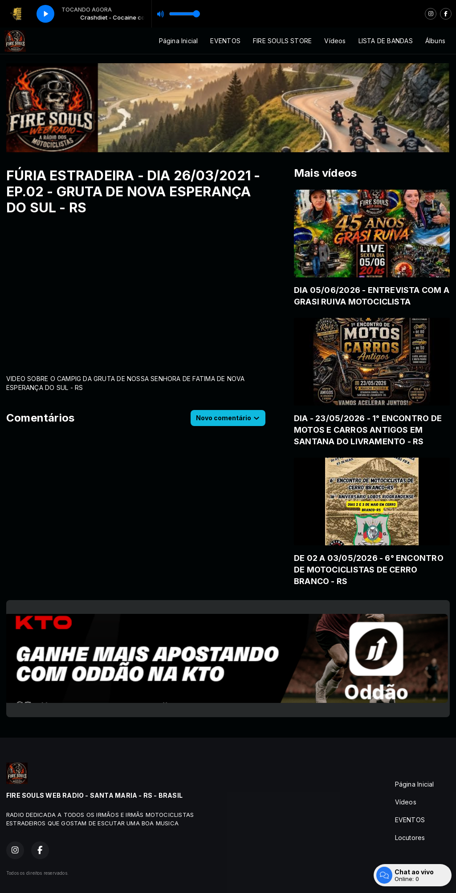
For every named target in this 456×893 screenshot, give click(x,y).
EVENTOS (225, 41)
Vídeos (335, 41)
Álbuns (435, 41)
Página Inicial (178, 41)
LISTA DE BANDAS (385, 41)
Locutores (410, 837)
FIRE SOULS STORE (282, 41)
